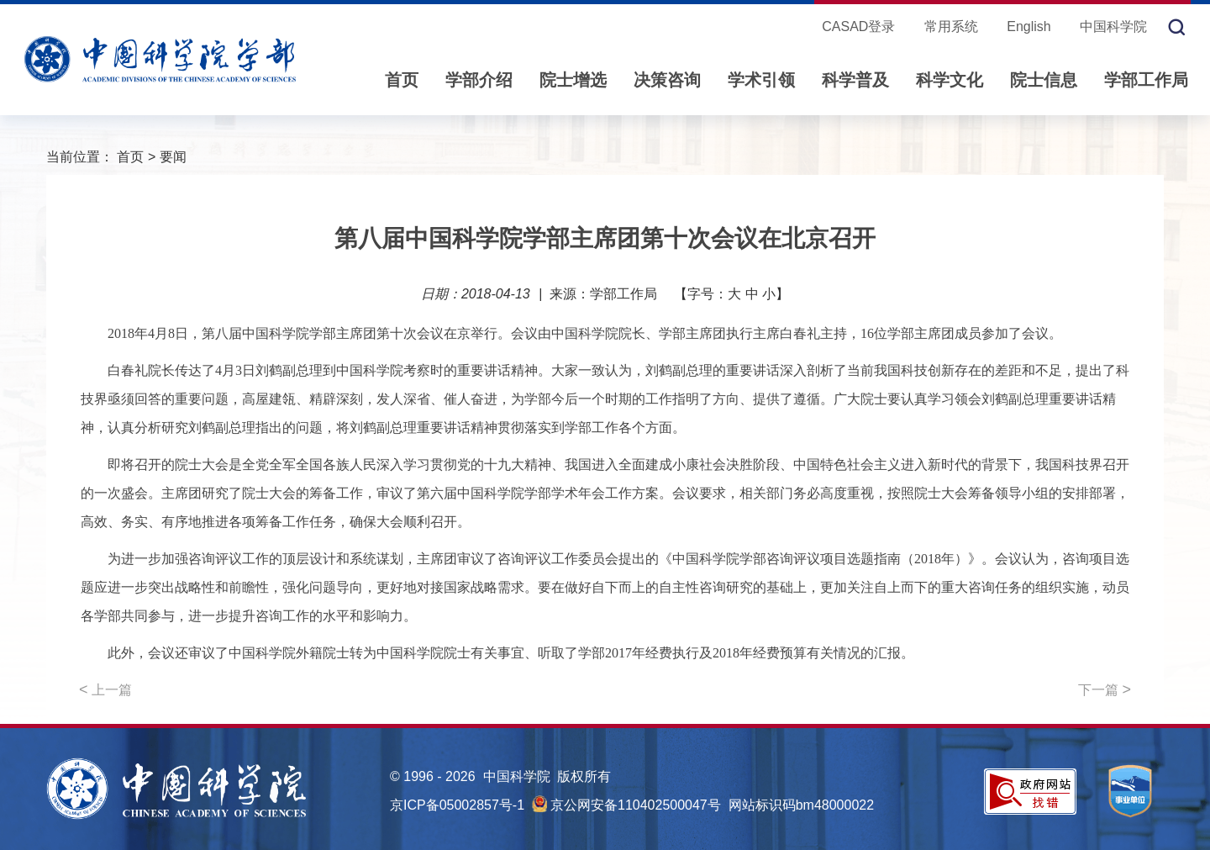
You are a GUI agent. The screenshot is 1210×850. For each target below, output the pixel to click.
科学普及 (855, 80)
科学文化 (949, 80)
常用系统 (951, 26)
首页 (401, 80)
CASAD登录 (858, 26)
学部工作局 (1146, 80)
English (1028, 26)
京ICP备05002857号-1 (457, 805)
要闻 (173, 157)
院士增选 (573, 80)
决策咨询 (667, 80)
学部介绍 (479, 80)
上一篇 (105, 689)
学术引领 (761, 80)
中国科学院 (1113, 26)
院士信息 (1043, 80)
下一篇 (1104, 689)
